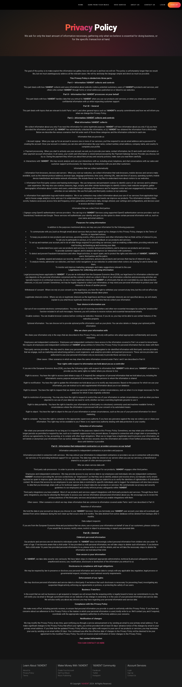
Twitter (95, 673)
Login (162, 5)
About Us (135, 5)
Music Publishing (64, 675)
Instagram (97, 675)
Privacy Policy (28, 673)
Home (80, 5)
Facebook (96, 670)
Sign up (174, 5)
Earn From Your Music (98, 5)
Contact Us (149, 5)
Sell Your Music (64, 673)
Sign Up (130, 673)
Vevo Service (120, 5)
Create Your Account (66, 670)
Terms (25, 675)
